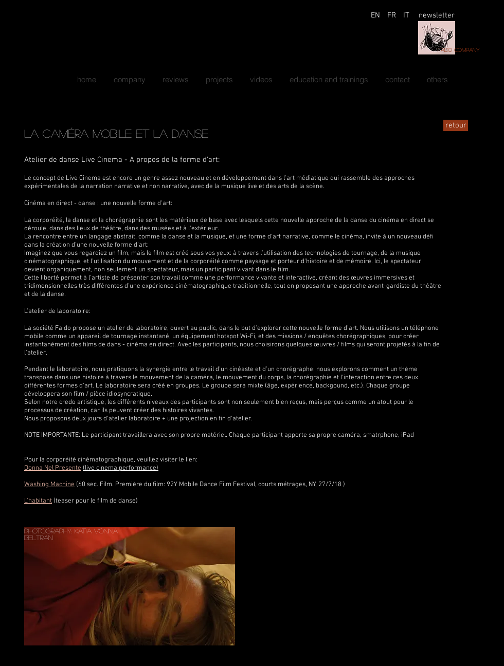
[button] (219, 79)
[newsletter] (436, 15)
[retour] (455, 125)
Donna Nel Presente (52, 468)
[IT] (406, 15)
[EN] (375, 15)
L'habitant (38, 501)
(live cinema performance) (120, 468)
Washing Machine (49, 484)
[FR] (391, 15)
